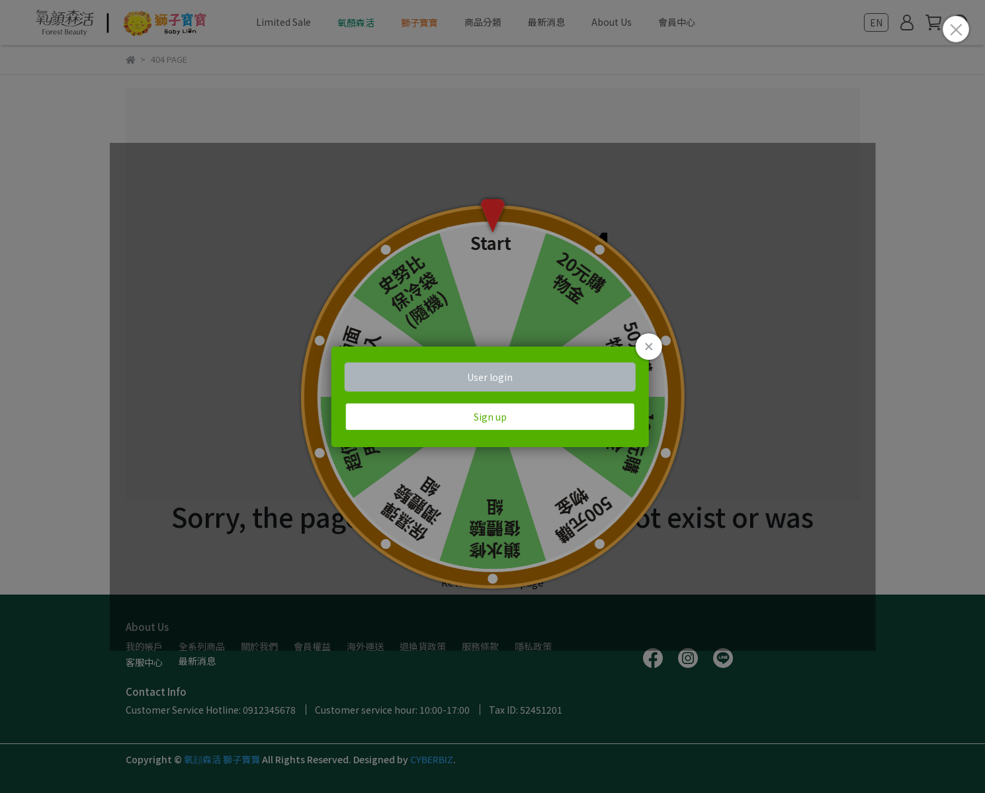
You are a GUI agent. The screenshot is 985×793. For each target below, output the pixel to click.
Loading (492, 397)
